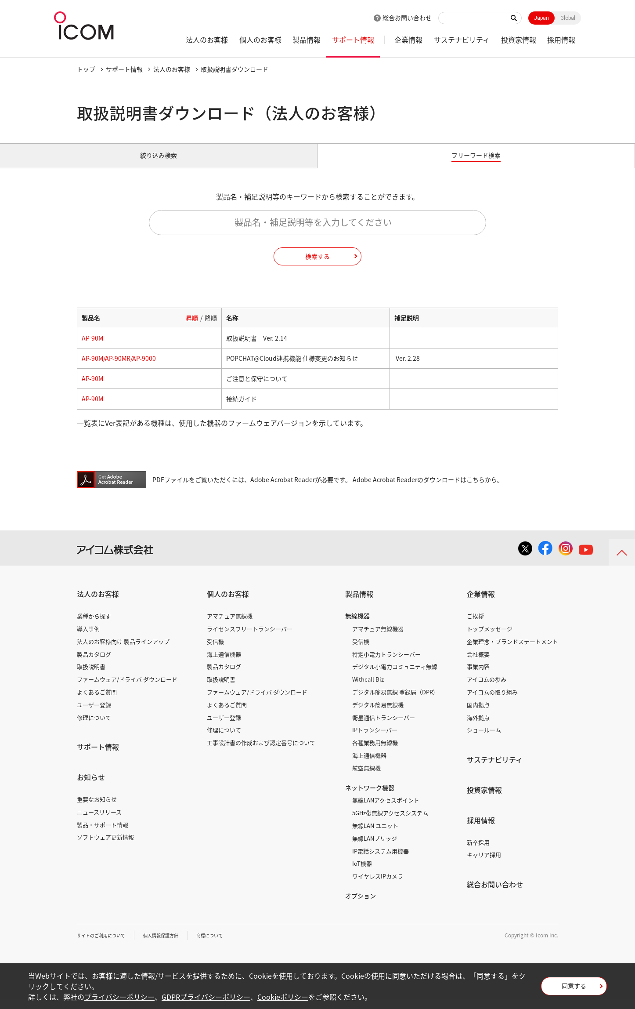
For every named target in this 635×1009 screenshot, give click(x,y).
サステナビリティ (462, 39)
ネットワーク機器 (369, 797)
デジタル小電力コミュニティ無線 (394, 676)
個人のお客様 (260, 39)
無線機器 (357, 625)
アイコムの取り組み (492, 702)
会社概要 (478, 664)
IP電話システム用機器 (380, 861)
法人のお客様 (207, 39)
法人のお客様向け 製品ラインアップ (123, 651)
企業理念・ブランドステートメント (512, 651)
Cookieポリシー (282, 996)
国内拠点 (478, 715)
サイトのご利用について (106, 945)
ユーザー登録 (94, 715)
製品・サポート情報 (102, 834)
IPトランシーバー (374, 740)
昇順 (192, 327)
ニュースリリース (99, 822)
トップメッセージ (489, 639)
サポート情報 (353, 39)
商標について (229, 945)
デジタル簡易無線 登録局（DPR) (393, 702)
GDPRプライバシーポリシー (206, 996)
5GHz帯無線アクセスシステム (390, 823)
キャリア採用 (484, 864)
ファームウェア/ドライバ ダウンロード (127, 689)
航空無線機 (366, 778)
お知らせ (91, 787)
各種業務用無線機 (375, 752)
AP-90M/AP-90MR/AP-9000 (119, 368)
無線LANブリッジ (374, 848)
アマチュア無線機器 (378, 639)
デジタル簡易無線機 (378, 715)
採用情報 (561, 39)
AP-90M (92, 348)
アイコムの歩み (486, 689)
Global (567, 18)
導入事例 (88, 639)
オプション (360, 905)
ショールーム (484, 740)
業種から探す (94, 626)
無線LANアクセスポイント (385, 810)
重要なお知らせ (97, 809)
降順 (211, 327)
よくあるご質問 (97, 702)
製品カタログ (94, 664)
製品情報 (306, 39)
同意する (574, 988)
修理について (94, 727)
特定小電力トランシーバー (386, 664)
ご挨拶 (475, 626)
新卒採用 (478, 852)
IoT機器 (362, 873)
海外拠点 (478, 727)
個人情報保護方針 (174, 945)
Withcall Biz (368, 689)
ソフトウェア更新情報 (105, 847)
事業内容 (478, 676)
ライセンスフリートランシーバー (249, 639)
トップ (86, 69)
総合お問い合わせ (407, 17)
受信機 (215, 651)
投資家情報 (518, 39)
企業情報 (408, 39)
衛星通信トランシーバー (383, 727)
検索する (317, 265)
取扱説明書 (91, 676)
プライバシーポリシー (119, 996)
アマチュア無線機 (230, 626)
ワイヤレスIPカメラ (377, 886)
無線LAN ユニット (375, 835)
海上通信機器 (224, 664)
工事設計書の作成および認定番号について (261, 752)
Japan (541, 18)
